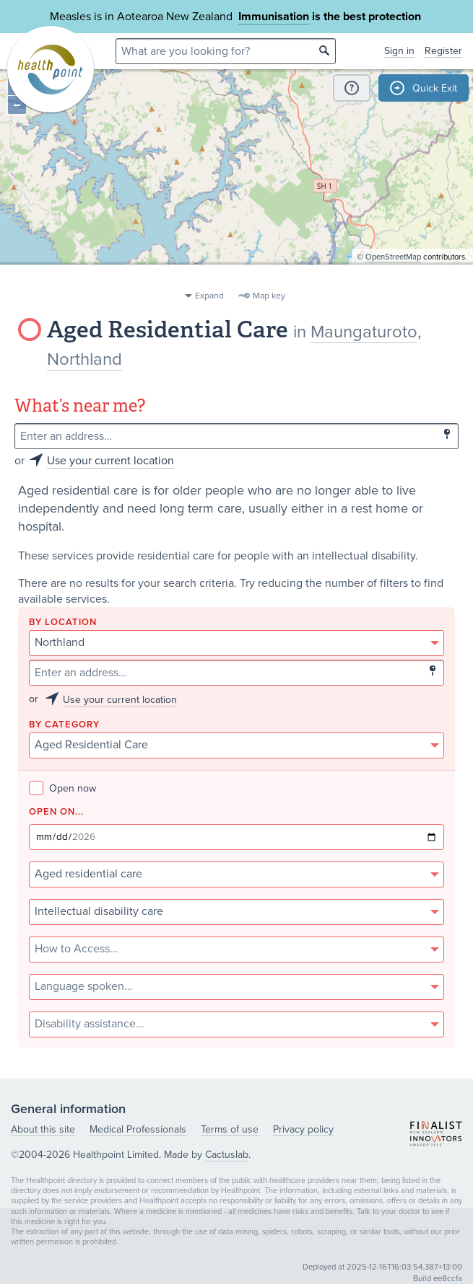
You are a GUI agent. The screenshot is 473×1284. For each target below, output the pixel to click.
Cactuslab (226, 1154)
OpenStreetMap (393, 278)
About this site (43, 1129)
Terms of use (230, 1129)
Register (443, 51)
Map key (269, 296)
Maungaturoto (364, 332)
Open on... (56, 812)
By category (64, 725)
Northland (84, 359)
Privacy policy (303, 1129)
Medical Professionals (138, 1129)
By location (63, 622)
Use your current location (110, 460)
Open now (62, 788)
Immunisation (273, 16)
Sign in (399, 51)
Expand (209, 296)
